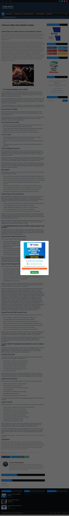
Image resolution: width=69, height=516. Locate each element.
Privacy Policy (65, 512)
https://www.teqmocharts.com (57, 92)
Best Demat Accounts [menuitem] (28, 14)
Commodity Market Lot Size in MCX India (15, 506)
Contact (10, 1)
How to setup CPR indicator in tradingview (13, 500)
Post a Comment (5, 485)
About (6, 1)
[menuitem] (3, 14)
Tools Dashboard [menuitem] (40, 14)
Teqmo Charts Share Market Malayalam (15, 512)
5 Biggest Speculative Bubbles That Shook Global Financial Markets (22, 436)
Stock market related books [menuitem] (8, 17)
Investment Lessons (5, 453)
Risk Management (7, 22)
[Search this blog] (54, 101)
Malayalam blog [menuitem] (17, 14)
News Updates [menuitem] (9, 14)
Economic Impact (7, 452)
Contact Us (59, 512)
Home (2, 1)
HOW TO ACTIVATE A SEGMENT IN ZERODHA (14, 495)
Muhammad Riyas (5, 28)
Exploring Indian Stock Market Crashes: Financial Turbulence (23, 452)
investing (36, 452)
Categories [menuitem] (48, 14)
